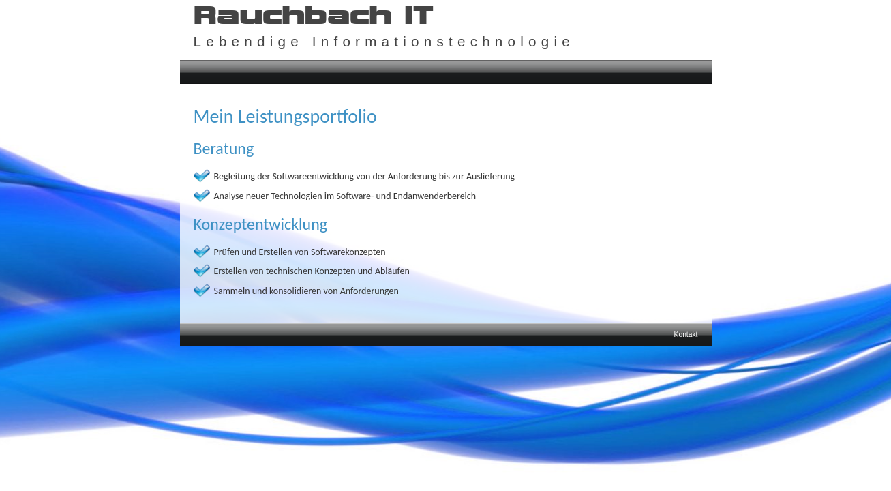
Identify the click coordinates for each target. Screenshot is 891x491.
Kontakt (686, 334)
